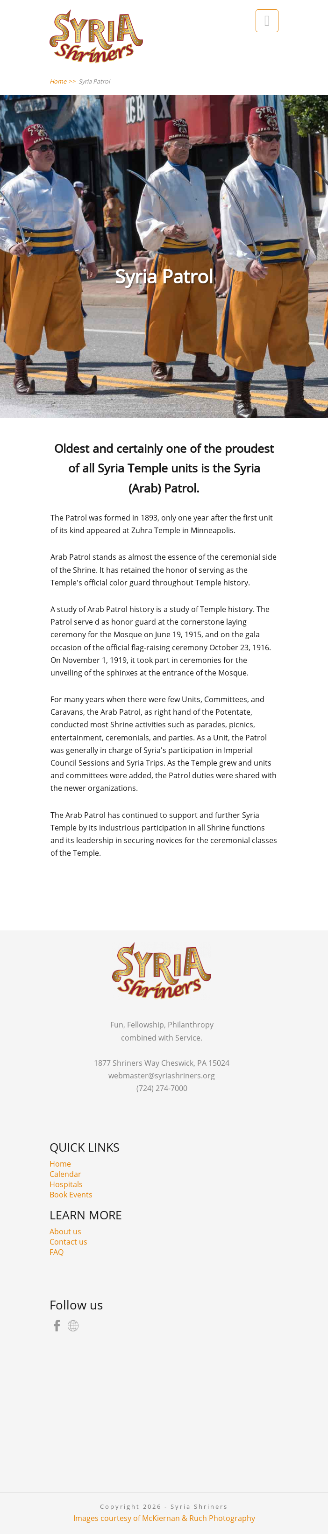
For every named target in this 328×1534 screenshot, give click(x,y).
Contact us (68, 1242)
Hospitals (66, 1184)
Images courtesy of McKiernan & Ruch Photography (164, 1518)
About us (65, 1231)
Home (60, 1164)
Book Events (71, 1194)
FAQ (57, 1252)
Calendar (65, 1174)
